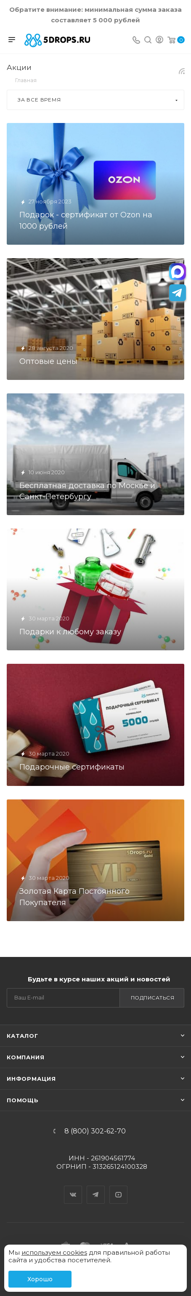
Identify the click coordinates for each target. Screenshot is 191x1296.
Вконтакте (73, 1187)
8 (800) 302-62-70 (95, 1131)
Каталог (22, 1035)
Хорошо (40, 1279)
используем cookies (54, 1252)
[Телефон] (136, 40)
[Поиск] (147, 40)
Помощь (23, 1100)
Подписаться (153, 997)
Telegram (96, 1187)
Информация (31, 1078)
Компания (25, 1057)
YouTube (118, 1187)
